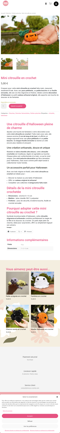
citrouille (51, 113)
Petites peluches (16, 13)
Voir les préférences (30, 426)
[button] (57, 397)
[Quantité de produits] (4, 106)
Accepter (30, 416)
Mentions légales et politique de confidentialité (17, 430)
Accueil (3, 13)
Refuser (30, 421)
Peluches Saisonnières (22, 113)
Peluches (8, 13)
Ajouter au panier (16, 106)
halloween (4, 115)
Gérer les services (7, 411)
